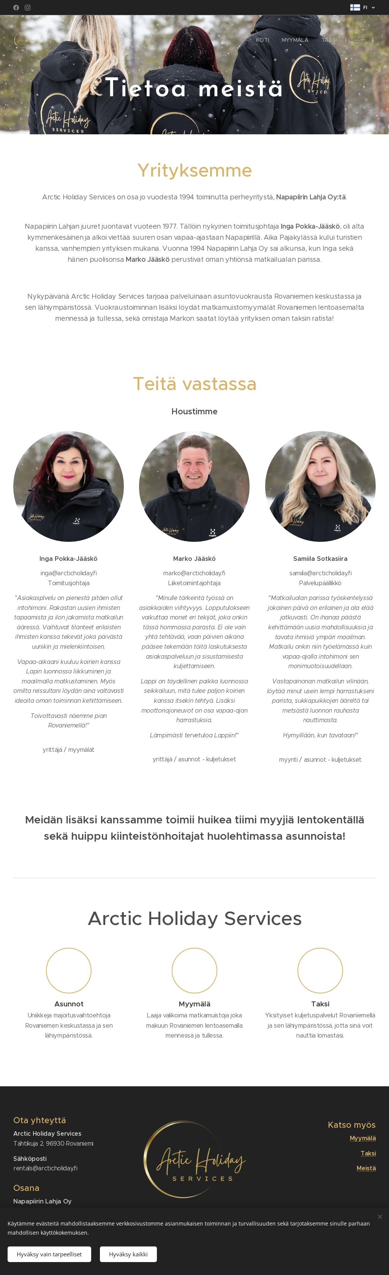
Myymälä (362, 1138)
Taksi (368, 1153)
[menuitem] (264, 39)
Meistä (366, 1168)
